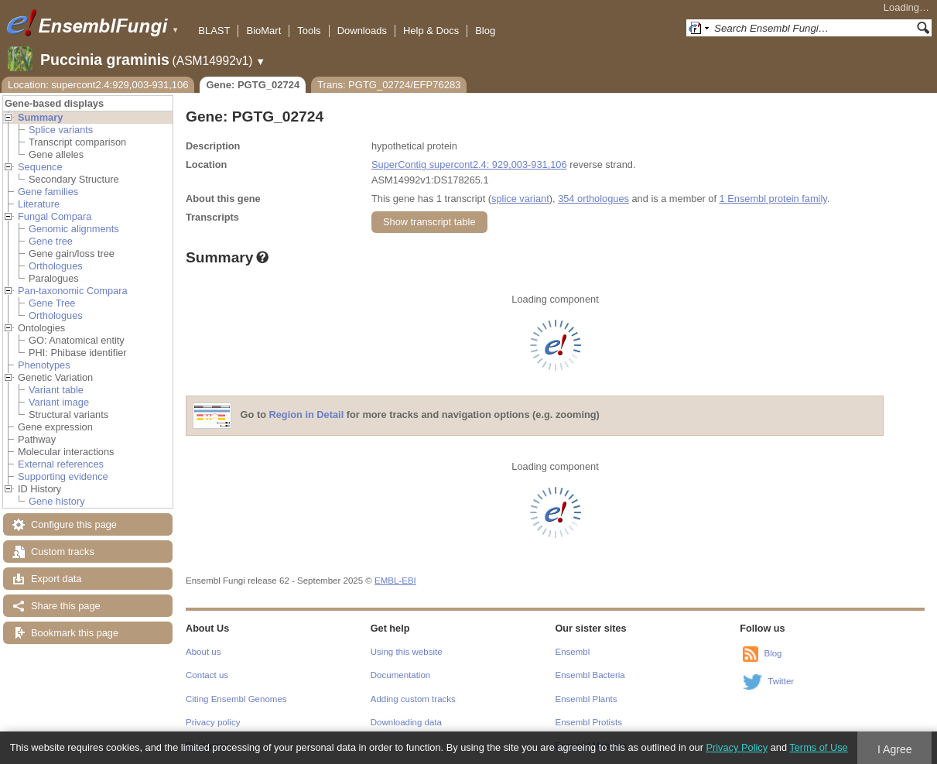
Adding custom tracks (413, 699)
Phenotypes (44, 365)
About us (203, 651)
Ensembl (573, 651)
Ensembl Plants (586, 699)
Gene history (57, 501)
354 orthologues (593, 198)
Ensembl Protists (589, 722)
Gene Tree (52, 303)
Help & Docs (431, 30)
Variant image (59, 402)
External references (61, 464)
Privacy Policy (737, 747)
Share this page (66, 606)
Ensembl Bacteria (590, 675)
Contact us (207, 675)
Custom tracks (62, 551)
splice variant (520, 198)
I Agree (894, 749)
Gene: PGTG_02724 (252, 85)
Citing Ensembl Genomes (236, 699)
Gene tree (51, 241)
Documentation (400, 675)
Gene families (48, 191)
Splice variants (61, 129)
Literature (39, 204)
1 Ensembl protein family (773, 198)
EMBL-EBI (395, 580)
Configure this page (74, 524)
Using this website (407, 651)
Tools (308, 30)
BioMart (263, 30)
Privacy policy (213, 722)
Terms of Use (818, 747)
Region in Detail (306, 415)
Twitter (781, 681)
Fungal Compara (54, 216)
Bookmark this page (74, 633)
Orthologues (56, 266)
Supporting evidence (63, 476)
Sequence (40, 167)
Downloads (362, 30)
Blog (485, 30)
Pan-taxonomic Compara (73, 290)
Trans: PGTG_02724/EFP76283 (388, 85)
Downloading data (406, 722)
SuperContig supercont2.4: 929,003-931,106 (469, 164)
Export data (56, 578)
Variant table (56, 390)
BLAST (214, 30)
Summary (40, 117)
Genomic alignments (74, 229)
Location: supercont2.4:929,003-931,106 (98, 85)
